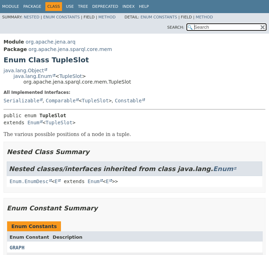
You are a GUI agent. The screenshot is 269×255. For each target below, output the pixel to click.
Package (32, 6)
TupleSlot (70, 76)
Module (10, 6)
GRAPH (17, 247)
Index (128, 6)
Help (144, 6)
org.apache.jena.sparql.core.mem (70, 49)
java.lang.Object (24, 70)
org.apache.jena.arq (50, 42)
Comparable (60, 100)
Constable (128, 100)
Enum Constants (61, 17)
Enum (33, 122)
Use (70, 6)
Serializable (21, 100)
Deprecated (105, 6)
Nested (31, 17)
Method (107, 17)
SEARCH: (175, 27)
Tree (83, 6)
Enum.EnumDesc (29, 181)
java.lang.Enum (32, 76)
